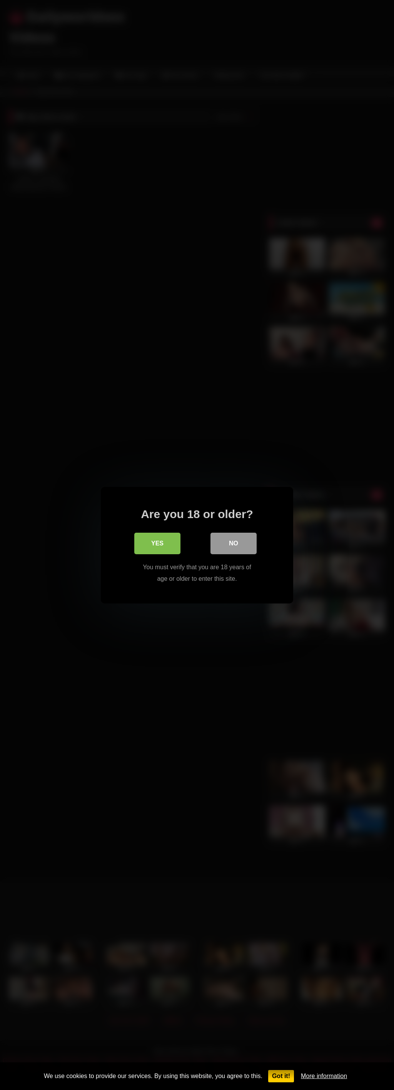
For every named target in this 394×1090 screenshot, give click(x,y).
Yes (157, 543)
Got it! (281, 1076)
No (233, 543)
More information (324, 1076)
